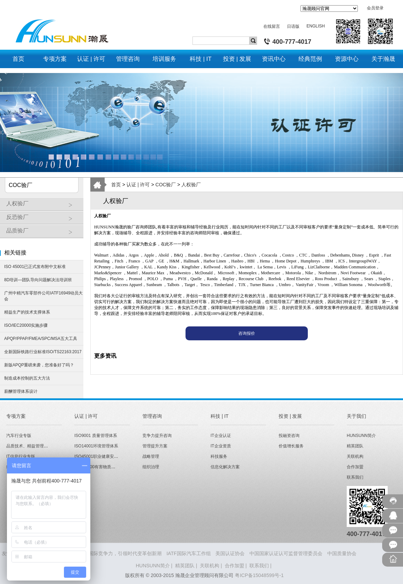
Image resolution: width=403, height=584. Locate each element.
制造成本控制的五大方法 (27, 378)
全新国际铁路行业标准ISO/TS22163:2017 (43, 351)
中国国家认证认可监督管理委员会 (285, 553)
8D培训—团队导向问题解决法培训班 (38, 279)
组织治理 (150, 466)
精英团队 (355, 446)
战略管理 (150, 456)
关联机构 (355, 456)
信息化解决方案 (225, 466)
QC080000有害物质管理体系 (101, 466)
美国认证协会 (230, 553)
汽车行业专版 (18, 435)
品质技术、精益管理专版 (29, 446)
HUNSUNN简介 (361, 435)
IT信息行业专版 (20, 456)
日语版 (293, 26)
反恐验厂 (43, 219)
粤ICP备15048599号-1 (259, 575)
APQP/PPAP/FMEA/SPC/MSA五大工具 (40, 338)
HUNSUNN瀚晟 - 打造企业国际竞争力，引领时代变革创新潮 (96, 553)
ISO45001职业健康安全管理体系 (104, 456)
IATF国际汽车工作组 (188, 553)
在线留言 (271, 26)
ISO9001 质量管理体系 (95, 435)
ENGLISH (315, 26)
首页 (116, 184)
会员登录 (375, 8)
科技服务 (219, 456)
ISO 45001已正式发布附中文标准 (35, 266)
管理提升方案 (154, 446)
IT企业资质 (221, 446)
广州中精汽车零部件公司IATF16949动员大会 (43, 296)
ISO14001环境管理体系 (96, 446)
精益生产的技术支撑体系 (27, 312)
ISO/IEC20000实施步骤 (26, 325)
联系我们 (355, 477)
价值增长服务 (291, 446)
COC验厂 (165, 184)
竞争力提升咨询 (157, 435)
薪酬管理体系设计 (21, 391)
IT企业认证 (221, 435)
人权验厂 (43, 206)
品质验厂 (43, 233)
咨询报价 (246, 333)
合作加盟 (355, 466)
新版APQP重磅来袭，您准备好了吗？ (39, 365)
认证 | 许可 (138, 184)
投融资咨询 (289, 435)
